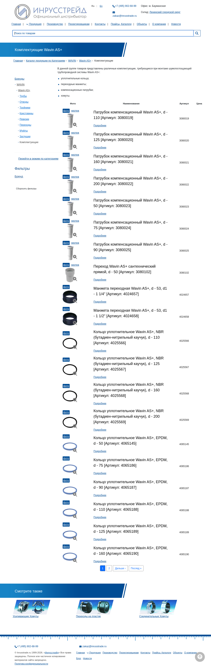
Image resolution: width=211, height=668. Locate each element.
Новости (176, 24)
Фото (66, 110)
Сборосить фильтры (26, 188)
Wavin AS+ (85, 60)
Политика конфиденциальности (31, 663)
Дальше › (120, 568)
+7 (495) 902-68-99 (125, 6)
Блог (78, 658)
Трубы (23, 96)
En (101, 6)
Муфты (24, 130)
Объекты (142, 24)
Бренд (19, 176)
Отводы (24, 101)
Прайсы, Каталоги (121, 24)
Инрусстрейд (52, 652)
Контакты (100, 24)
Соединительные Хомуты (154, 616)
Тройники (25, 107)
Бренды (19, 78)
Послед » (136, 568)
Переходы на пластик (88, 616)
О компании (159, 24)
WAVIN (72, 60)
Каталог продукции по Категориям (45, 60)
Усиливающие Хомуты (26, 616)
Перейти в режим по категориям (38, 158)
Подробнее (100, 125)
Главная (16, 24)
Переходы (25, 125)
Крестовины (26, 113)
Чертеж (75, 110)
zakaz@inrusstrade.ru (125, 15)
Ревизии (24, 119)
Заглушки (25, 136)
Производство (55, 24)
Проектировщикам (78, 24)
